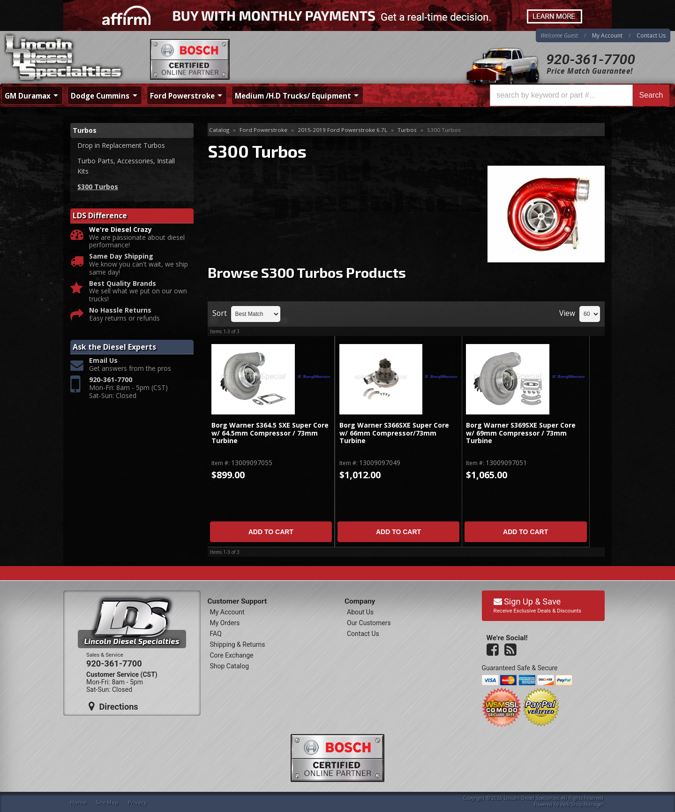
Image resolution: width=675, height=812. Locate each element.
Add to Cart (270, 532)
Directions (113, 706)
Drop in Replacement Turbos (121, 145)
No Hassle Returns (120, 310)
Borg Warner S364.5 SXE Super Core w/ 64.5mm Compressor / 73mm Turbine (270, 433)
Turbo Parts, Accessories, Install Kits (126, 166)
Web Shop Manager (581, 804)
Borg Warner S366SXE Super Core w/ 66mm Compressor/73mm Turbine (394, 433)
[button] (579, 95)
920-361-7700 (590, 59)
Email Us (103, 361)
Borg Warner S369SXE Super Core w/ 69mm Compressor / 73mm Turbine (521, 433)
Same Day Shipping (121, 256)
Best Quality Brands (122, 284)
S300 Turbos (97, 186)
